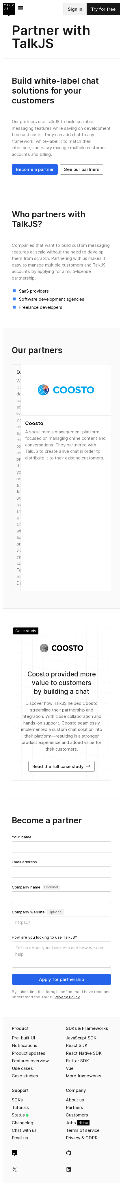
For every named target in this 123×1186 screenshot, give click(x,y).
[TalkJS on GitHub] (69, 1153)
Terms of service (83, 1130)
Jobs (71, 1122)
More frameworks (83, 1076)
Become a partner (35, 169)
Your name (21, 837)
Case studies (25, 1076)
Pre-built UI (23, 1038)
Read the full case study (61, 766)
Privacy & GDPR (82, 1138)
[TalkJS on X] (14, 1169)
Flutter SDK (77, 1060)
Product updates (28, 1053)
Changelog (22, 1122)
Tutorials (20, 1107)
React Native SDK (84, 1053)
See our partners (81, 169)
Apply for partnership (61, 979)
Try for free (103, 9)
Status (18, 1115)
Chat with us (24, 1130)
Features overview (30, 1060)
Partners (74, 1107)
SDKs (17, 1100)
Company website (28, 912)
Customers (77, 1115)
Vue (70, 1068)
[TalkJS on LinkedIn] (69, 1169)
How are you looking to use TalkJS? (44, 937)
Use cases (22, 1068)
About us (75, 1100)
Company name (26, 887)
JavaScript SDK (81, 1038)
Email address (24, 862)
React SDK (76, 1045)
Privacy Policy (67, 997)
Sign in (75, 9)
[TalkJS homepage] (14, 1153)
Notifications (24, 1045)
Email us (20, 1138)
